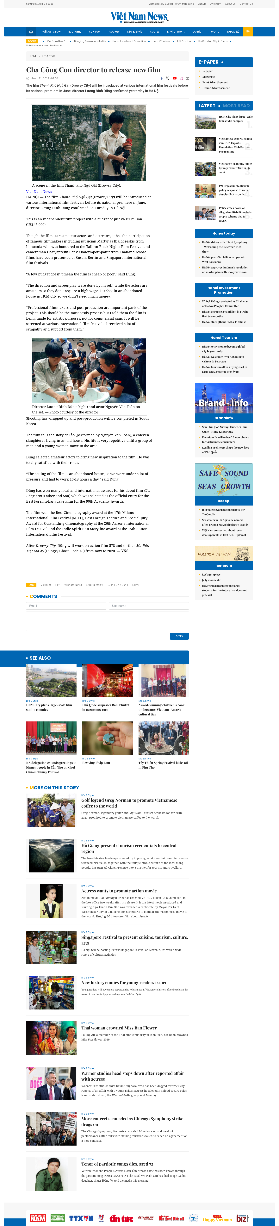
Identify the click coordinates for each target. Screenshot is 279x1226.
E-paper (209, 62)
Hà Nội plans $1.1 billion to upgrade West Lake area (223, 259)
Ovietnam (215, 3)
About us (196, 1205)
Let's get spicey (211, 612)
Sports (154, 32)
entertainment (94, 584)
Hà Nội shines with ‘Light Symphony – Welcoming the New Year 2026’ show (224, 246)
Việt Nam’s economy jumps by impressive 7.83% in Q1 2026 (235, 168)
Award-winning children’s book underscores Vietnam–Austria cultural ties (161, 683)
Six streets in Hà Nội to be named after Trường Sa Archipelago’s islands (225, 536)
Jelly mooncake (211, 618)
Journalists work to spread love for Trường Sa (223, 526)
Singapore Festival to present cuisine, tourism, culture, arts (134, 913)
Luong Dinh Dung (118, 584)
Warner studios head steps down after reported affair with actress (132, 1049)
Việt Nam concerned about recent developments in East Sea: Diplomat (224, 546)
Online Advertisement (216, 88)
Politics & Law (51, 32)
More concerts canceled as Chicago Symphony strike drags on (132, 1095)
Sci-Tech (95, 32)
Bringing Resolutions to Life (90, 41)
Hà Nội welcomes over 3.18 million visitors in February (223, 359)
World (215, 32)
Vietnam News (73, 584)
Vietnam (46, 584)
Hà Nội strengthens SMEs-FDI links (224, 322)
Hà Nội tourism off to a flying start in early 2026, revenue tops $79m (224, 369)
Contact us (212, 1205)
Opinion (197, 32)
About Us (230, 3)
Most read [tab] (236, 106)
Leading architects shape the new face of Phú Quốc (225, 458)
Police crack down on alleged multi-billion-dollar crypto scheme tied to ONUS (236, 214)
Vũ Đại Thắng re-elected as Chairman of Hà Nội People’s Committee (225, 303)
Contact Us (246, 3)
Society (114, 32)
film (57, 584)
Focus (32, 41)
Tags (31, 584)
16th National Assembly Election (44, 45)
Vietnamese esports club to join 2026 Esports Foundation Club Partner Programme (235, 145)
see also (40, 631)
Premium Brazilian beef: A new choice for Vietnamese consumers (225, 447)
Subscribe (208, 77)
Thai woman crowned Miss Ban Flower (119, 1001)
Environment (176, 32)
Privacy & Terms (234, 1205)
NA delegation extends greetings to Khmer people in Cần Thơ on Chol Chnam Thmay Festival (51, 740)
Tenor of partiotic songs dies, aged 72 (117, 1137)
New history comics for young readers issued (124, 956)
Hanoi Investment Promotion (129, 41)
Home (33, 56)
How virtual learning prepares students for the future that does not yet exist (224, 628)
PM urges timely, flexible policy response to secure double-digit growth (234, 190)
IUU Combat (184, 41)
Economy (74, 32)
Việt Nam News (139, 17)
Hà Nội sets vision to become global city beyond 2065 (223, 349)
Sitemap (180, 1205)
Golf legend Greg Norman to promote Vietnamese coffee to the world (129, 776)
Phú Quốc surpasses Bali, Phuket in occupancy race (105, 680)
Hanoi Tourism (161, 41)
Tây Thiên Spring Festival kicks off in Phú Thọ (163, 738)
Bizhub (202, 3)
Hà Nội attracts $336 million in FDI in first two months (225, 314)
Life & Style (134, 32)
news (135, 584)
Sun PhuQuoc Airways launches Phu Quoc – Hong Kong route (224, 437)
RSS (250, 1205)
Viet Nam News (39, 191)
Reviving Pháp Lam (96, 736)
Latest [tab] (207, 106)
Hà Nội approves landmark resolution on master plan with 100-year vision (225, 270)
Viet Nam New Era (57, 41)
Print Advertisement (215, 82)
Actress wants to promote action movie (119, 864)
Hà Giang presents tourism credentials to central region (129, 821)
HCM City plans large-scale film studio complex (49, 680)
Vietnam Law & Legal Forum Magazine (171, 3)
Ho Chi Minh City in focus (213, 41)
